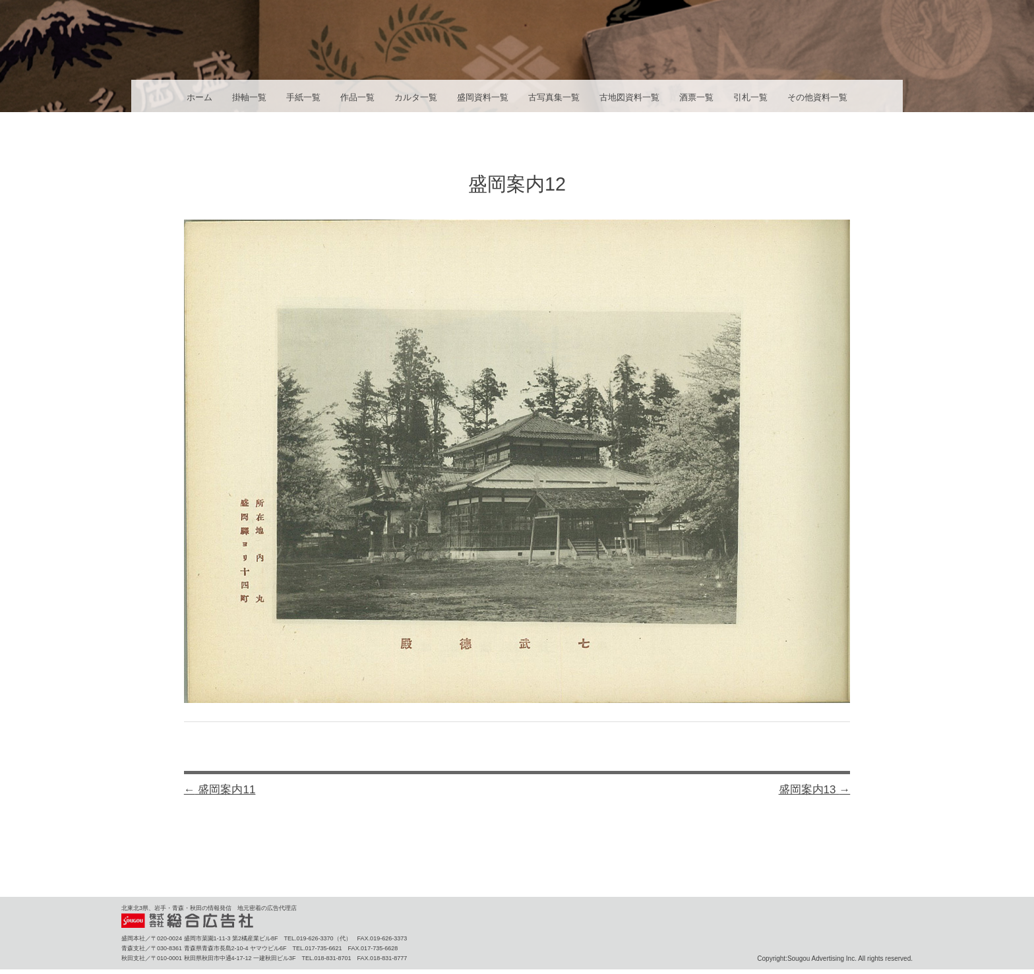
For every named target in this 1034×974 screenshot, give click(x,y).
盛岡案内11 (220, 789)
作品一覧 (357, 97)
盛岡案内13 (815, 789)
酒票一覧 (696, 97)
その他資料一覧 (817, 97)
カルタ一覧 (415, 97)
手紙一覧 (303, 97)
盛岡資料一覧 (482, 97)
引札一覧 (750, 97)
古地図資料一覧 (629, 97)
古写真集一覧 (554, 97)
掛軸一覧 (249, 97)
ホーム (199, 97)
